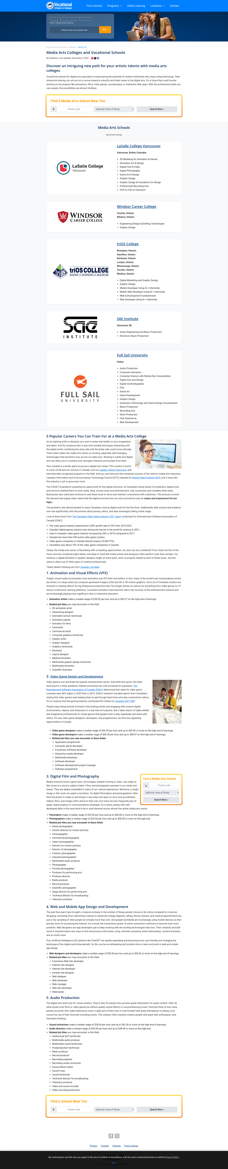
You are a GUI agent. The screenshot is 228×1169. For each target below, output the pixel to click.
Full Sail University (132, 355)
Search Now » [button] (157, 109)
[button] (120, 6)
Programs (114, 6)
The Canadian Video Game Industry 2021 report (96, 516)
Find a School (94, 5)
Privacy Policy (172, 1157)
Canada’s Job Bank (89, 567)
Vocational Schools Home (56, 47)
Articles (174, 5)
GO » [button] (105, 29)
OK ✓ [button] (114, 1163)
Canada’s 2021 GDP (125, 701)
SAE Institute (127, 318)
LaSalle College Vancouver (139, 145)
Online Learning (136, 5)
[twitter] (117, 1136)
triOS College (128, 243)
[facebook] (111, 1136)
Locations (157, 6)
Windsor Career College (136, 206)
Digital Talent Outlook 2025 (146, 477)
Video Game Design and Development (76, 676)
